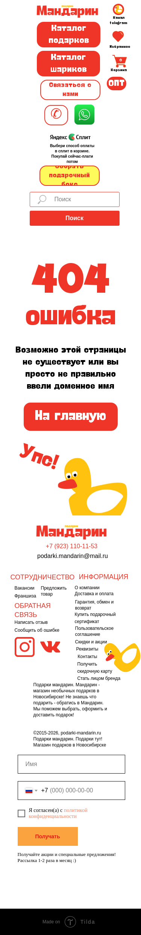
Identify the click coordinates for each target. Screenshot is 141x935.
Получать (47, 836)
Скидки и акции (91, 642)
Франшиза (25, 596)
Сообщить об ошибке (37, 630)
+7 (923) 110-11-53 (71, 546)
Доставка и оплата (94, 593)
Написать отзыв (31, 622)
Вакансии (25, 588)
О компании (87, 587)
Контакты (87, 656)
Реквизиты (87, 649)
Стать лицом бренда (99, 678)
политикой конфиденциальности (58, 813)
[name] (71, 764)
